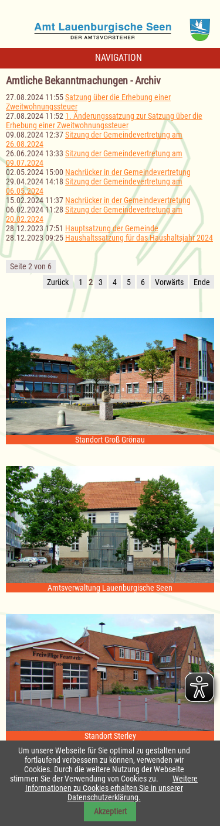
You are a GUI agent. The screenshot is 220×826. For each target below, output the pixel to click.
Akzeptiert (110, 811)
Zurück (58, 282)
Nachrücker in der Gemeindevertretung (128, 172)
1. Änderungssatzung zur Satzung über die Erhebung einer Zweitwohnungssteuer (104, 120)
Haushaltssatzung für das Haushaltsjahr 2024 (139, 237)
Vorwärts (169, 282)
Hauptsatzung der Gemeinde (111, 228)
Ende (202, 282)
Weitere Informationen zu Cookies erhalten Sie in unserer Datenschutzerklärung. (111, 788)
